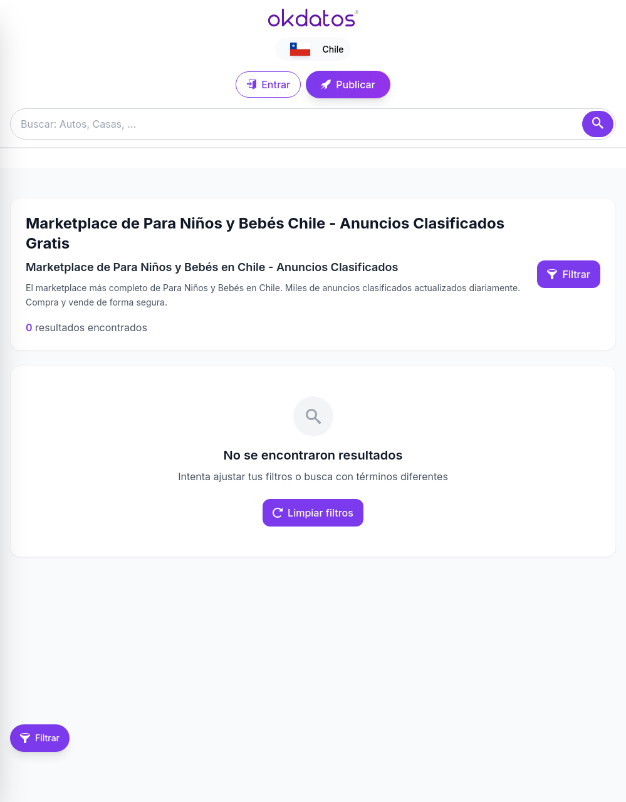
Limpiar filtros (313, 512)
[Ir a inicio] (313, 18)
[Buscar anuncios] (313, 124)
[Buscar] (597, 124)
